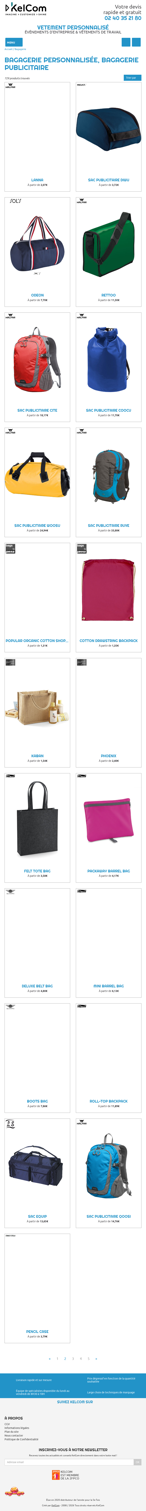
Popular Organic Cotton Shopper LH (38, 641)
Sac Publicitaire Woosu (37, 526)
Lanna (37, 180)
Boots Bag (37, 1101)
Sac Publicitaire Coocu (108, 410)
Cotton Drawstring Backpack (109, 641)
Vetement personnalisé (73, 27)
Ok (138, 1462)
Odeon (37, 295)
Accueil (9, 49)
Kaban (37, 756)
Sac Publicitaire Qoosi (109, 1216)
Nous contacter (14, 1435)
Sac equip (37, 1216)
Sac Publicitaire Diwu (108, 180)
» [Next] (96, 1359)
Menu (14, 42)
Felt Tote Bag (37, 871)
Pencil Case (37, 1332)
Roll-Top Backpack (109, 1101)
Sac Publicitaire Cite (37, 410)
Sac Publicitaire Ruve (108, 526)
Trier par (132, 77)
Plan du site (12, 1431)
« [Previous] (50, 1359)
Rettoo (109, 295)
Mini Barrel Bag (109, 986)
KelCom (56, 1505)
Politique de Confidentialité (21, 1439)
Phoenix (108, 756)
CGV (7, 1424)
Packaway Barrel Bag (108, 871)
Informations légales (17, 1427)
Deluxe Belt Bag (37, 986)
